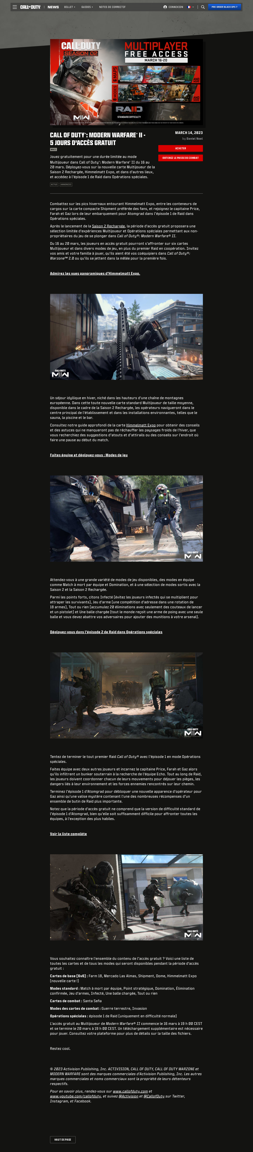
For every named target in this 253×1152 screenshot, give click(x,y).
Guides (87, 7)
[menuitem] (70, 7)
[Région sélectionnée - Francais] (190, 7)
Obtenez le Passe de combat (181, 158)
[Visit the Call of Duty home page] (30, 7)
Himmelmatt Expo (141, 425)
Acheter (180, 148)
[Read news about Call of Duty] (53, 7)
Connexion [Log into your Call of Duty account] (176, 7)
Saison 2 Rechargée (108, 226)
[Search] (203, 7)
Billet (70, 7)
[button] (15, 7)
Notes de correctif (112, 7)
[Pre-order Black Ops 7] (224, 7)
